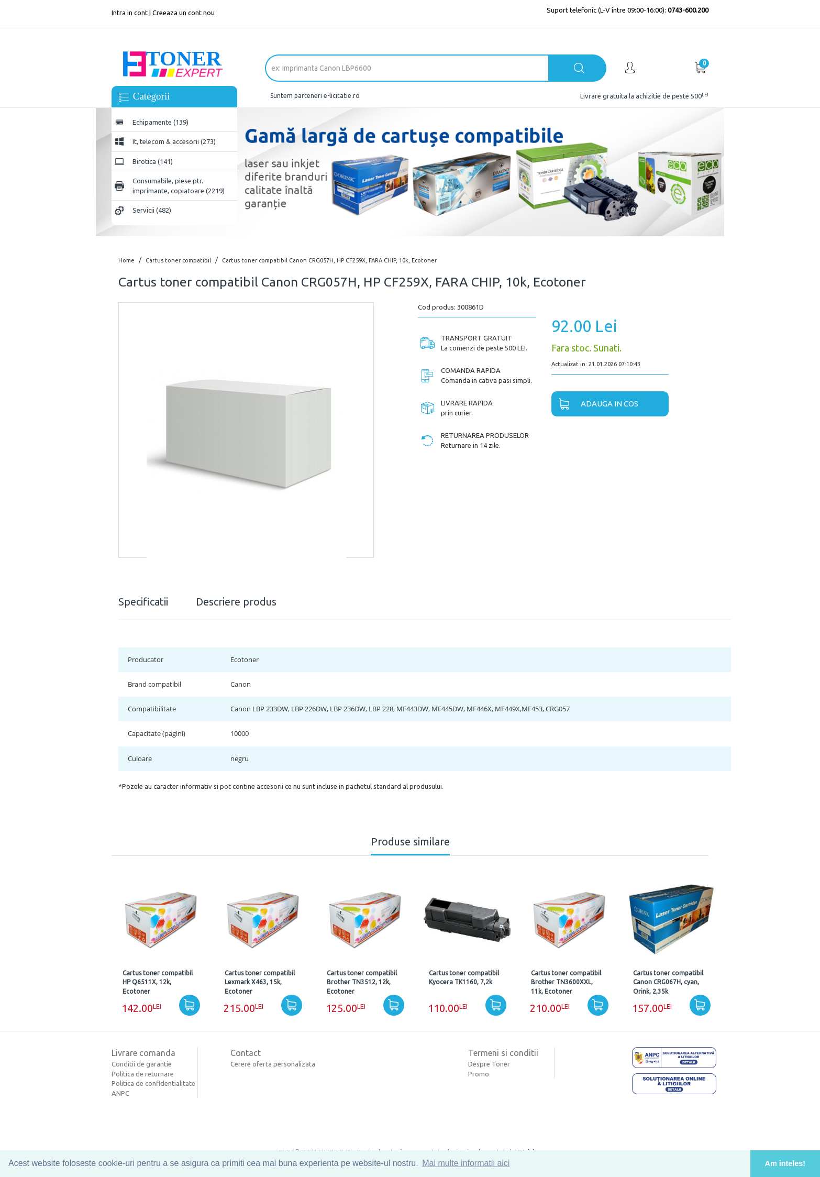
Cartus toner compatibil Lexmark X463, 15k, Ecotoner (260, 982)
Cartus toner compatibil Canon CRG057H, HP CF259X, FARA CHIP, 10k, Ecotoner (329, 260)
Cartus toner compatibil (178, 260)
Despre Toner (489, 1064)
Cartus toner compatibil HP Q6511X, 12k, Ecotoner (158, 982)
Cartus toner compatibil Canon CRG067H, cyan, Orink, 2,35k (668, 982)
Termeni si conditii (503, 1053)
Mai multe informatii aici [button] (465, 1163)
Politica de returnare (143, 1073)
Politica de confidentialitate (153, 1083)
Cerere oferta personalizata (272, 1064)
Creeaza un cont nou (183, 12)
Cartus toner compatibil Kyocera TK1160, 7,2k (464, 977)
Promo (478, 1073)
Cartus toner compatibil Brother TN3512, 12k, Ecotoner (362, 982)
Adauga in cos (594, 404)
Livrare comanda (143, 1053)
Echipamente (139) (160, 122)
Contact (245, 1053)
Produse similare (410, 841)
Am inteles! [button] (785, 1163)
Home (126, 260)
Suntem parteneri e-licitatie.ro (315, 95)
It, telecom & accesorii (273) (174, 141)
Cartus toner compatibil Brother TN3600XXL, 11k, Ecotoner (566, 982)
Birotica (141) (152, 161)
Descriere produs (236, 602)
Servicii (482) (151, 210)
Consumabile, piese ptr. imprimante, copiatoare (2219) (178, 185)
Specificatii (143, 602)
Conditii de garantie (142, 1064)
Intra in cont (130, 12)
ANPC (120, 1093)
